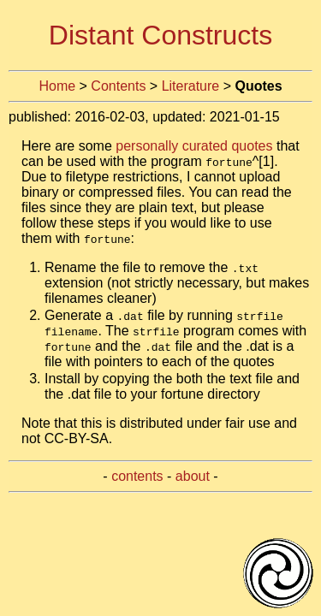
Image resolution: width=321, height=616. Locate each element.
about (192, 476)
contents (137, 476)
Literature (191, 86)
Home (57, 86)
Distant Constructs (160, 35)
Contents (118, 86)
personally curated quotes (194, 146)
